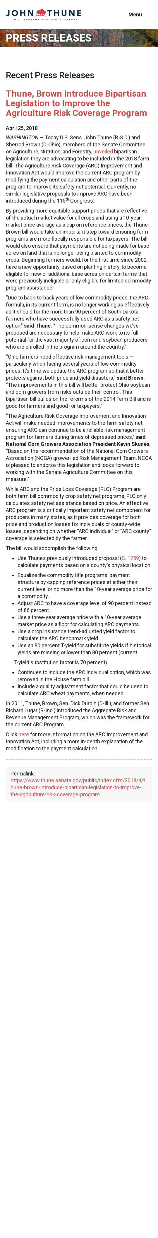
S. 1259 (130, 558)
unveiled (103, 151)
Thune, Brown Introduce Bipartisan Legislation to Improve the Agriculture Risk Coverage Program (76, 103)
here (23, 734)
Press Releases (49, 38)
